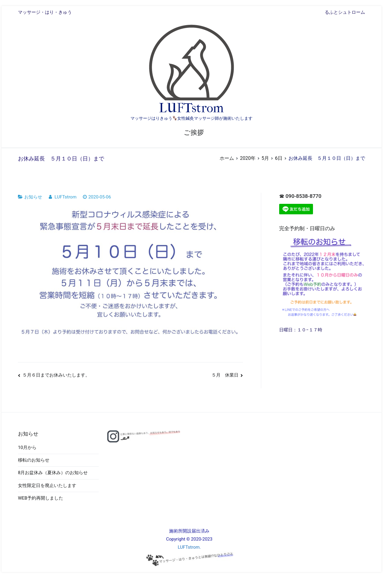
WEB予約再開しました (40, 498)
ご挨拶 (194, 132)
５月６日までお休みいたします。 (56, 375)
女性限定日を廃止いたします (47, 485)
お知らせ (33, 197)
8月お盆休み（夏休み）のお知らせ (53, 472)
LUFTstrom (191, 108)
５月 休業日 (225, 375)
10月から (27, 447)
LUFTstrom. (189, 547)
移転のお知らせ (33, 460)
